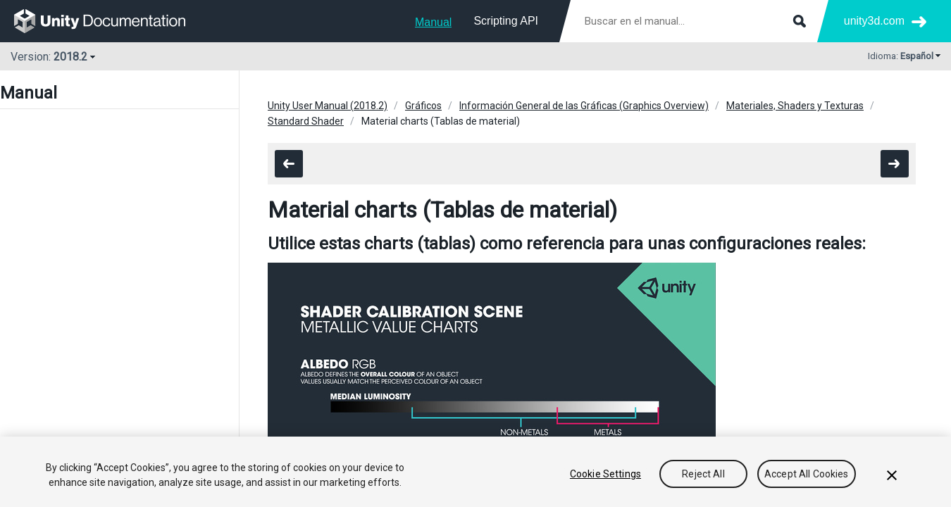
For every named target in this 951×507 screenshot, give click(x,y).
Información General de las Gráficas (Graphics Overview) (584, 105)
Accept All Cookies (806, 474)
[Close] (891, 475)
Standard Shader (306, 121)
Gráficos (423, 105)
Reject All (703, 474)
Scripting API (505, 21)
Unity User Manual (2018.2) (327, 105)
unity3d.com (874, 21)
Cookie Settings (605, 474)
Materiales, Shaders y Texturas (795, 105)
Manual (433, 22)
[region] (475, 472)
